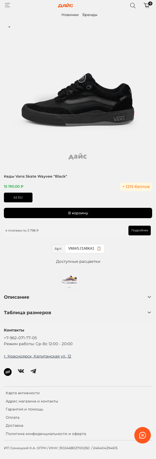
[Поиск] (132, 5)
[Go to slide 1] (9, 27)
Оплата (12, 417)
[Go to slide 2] (13, 27)
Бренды (89, 14)
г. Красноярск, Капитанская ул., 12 (37, 356)
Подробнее (139, 230)
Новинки (70, 14)
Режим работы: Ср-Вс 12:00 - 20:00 (38, 343)
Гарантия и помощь (24, 409)
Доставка (14, 425)
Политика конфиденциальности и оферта (46, 433)
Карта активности (23, 393)
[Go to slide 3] (16, 27)
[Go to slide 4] (20, 27)
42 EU (18, 197)
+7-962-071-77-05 (20, 337)
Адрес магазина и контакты (32, 401)
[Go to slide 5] (24, 27)
